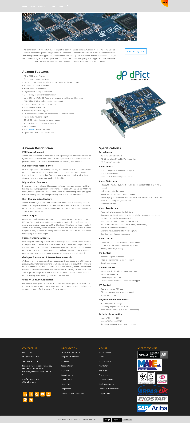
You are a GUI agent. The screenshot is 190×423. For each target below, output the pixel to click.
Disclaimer (65, 361)
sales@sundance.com (30, 357)
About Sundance (105, 352)
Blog (53, 6)
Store (32, 6)
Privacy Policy (66, 384)
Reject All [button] (117, 420)
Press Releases (105, 361)
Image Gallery (104, 393)
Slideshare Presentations (109, 389)
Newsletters (103, 366)
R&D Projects (104, 370)
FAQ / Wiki (65, 370)
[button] (68, 8)
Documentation (67, 366)
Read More (127, 419)
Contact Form (27, 352)
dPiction (31, 129)
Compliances (66, 389)
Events (101, 357)
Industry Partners (106, 379)
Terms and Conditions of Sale (72, 393)
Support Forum (67, 375)
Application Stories (106, 384)
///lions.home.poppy (30, 382)
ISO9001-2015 (66, 379)
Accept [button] (107, 420)
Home (24, 6)
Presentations (104, 375)
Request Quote (135, 51)
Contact (61, 6)
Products (41, 6)
